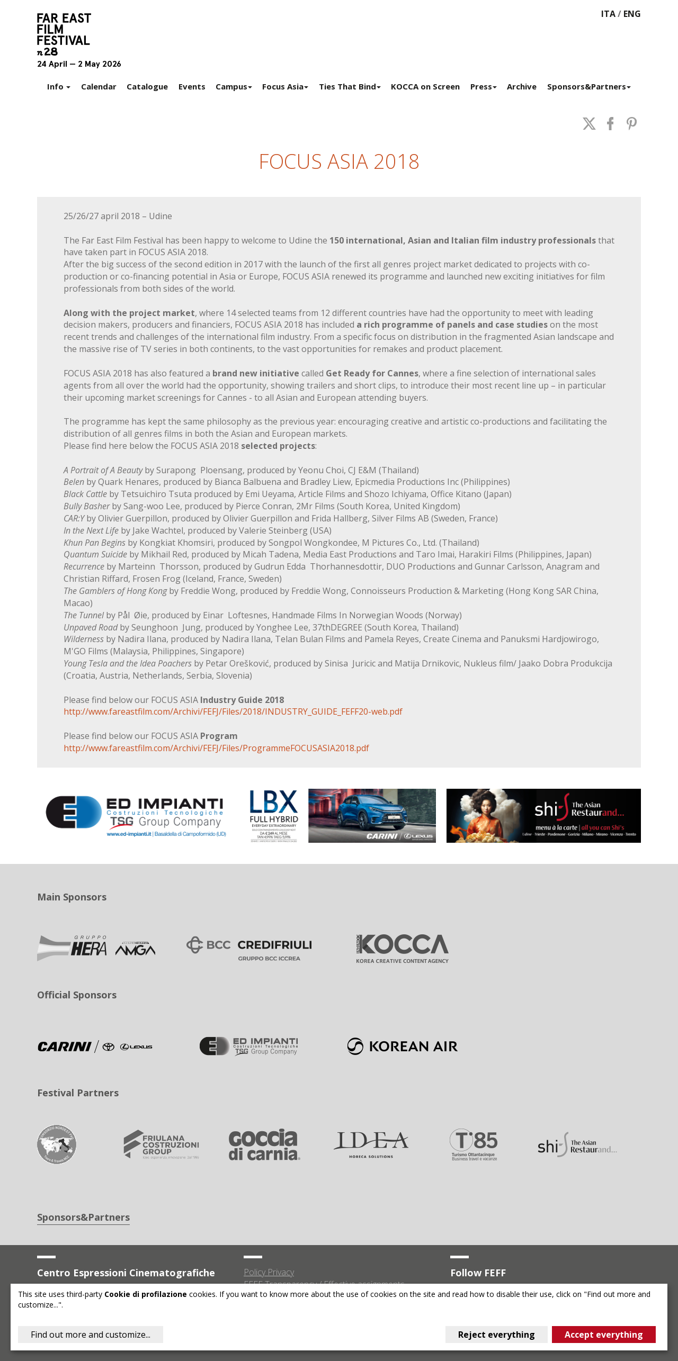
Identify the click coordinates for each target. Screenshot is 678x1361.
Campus (234, 86)
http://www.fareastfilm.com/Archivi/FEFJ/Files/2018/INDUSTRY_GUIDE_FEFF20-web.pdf (233, 711)
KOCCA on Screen (425, 86)
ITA (608, 14)
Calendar (99, 86)
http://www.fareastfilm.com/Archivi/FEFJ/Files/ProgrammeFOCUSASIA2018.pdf (216, 748)
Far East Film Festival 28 (69, 34)
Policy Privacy (269, 1272)
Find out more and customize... (90, 1334)
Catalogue (147, 86)
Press (483, 86)
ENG (632, 14)
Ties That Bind (350, 86)
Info (58, 86)
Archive (522, 86)
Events (192, 86)
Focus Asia (285, 86)
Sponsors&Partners (589, 86)
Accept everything (604, 1334)
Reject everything (496, 1334)
